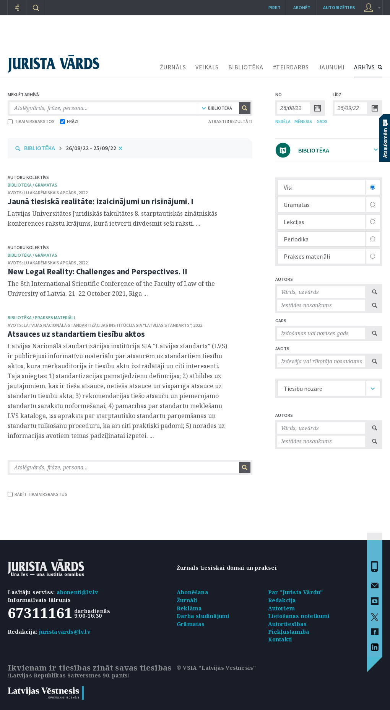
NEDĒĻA (283, 121)
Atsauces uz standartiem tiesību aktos (76, 334)
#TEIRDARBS (291, 67)
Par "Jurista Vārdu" (295, 592)
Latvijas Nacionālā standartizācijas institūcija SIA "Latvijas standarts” (107, 325)
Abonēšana (192, 592)
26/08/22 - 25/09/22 (91, 148)
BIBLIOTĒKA (245, 67)
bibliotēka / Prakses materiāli (41, 317)
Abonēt (301, 7)
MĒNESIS (303, 121)
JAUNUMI (331, 67)
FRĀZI (69, 121)
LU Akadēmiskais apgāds (50, 192)
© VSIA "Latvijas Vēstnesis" (216, 667)
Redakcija (282, 600)
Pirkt (274, 7)
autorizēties (339, 7)
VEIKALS (207, 67)
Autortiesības (287, 624)
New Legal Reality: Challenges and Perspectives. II (97, 271)
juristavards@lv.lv (64, 631)
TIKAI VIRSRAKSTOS (31, 121)
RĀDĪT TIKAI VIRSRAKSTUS (37, 494)
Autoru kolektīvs (28, 177)
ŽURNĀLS (173, 67)
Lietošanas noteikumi (299, 616)
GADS (322, 121)
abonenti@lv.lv (77, 592)
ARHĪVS (364, 67)
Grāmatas (191, 624)
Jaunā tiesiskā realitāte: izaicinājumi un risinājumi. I (101, 201)
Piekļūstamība (289, 631)
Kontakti (280, 639)
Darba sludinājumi (203, 616)
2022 (83, 192)
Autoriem (281, 608)
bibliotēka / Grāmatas (32, 185)
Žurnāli (187, 600)
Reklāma (189, 608)
